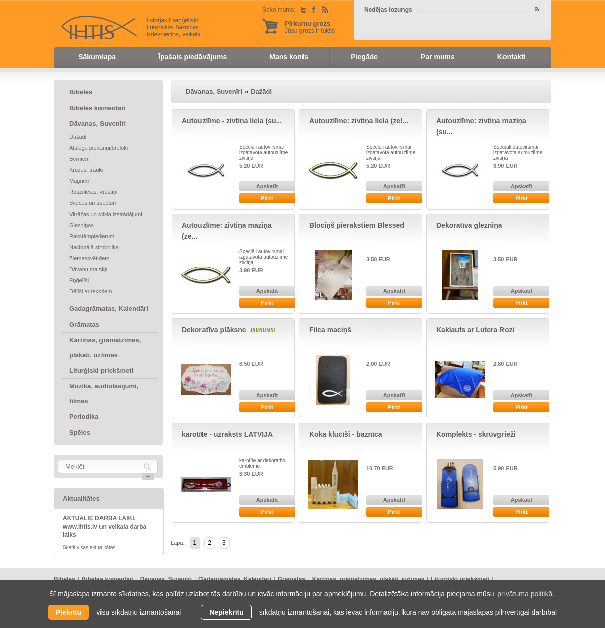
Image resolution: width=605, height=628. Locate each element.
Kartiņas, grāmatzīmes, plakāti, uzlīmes (105, 347)
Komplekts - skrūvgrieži (476, 434)
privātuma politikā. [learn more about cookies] (525, 594)
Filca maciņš (330, 330)
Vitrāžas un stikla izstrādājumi (105, 214)
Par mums (438, 57)
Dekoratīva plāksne (214, 330)
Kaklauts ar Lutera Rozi (475, 330)
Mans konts (288, 57)
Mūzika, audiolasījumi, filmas (103, 393)
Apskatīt (267, 186)
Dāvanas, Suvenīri (97, 123)
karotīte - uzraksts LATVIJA (227, 434)
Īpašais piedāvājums (192, 57)
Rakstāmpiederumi (92, 236)
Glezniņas (81, 225)
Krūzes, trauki (86, 170)
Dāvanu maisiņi (88, 269)
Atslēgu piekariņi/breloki (98, 148)
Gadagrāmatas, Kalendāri (108, 308)
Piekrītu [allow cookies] (68, 612)
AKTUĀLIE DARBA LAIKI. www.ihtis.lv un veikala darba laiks (104, 526)
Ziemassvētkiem (89, 258)
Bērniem (79, 159)
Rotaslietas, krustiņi (93, 192)
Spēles (79, 432)
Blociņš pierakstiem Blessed (357, 225)
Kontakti (511, 57)
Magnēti (79, 181)
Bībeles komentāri (97, 108)
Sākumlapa (97, 57)
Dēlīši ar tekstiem (90, 291)
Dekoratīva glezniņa (469, 225)
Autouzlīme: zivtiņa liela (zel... (359, 121)
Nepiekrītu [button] (226, 612)
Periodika (84, 417)
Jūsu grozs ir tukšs (310, 27)
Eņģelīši (79, 280)
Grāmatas (84, 324)
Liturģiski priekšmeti (101, 370)
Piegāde (364, 57)
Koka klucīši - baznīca (345, 434)
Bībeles (80, 92)
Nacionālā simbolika (94, 247)
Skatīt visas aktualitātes (89, 547)
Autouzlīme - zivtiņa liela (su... (232, 121)
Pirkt (267, 198)
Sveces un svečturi (92, 203)
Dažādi (77, 137)
